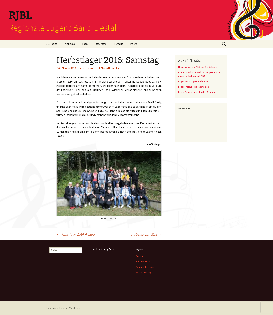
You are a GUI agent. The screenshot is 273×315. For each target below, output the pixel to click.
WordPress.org (144, 272)
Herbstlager (88, 68)
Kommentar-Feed (145, 266)
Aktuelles (70, 44)
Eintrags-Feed (143, 261)
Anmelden (141, 256)
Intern (133, 44)
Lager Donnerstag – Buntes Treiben (196, 92)
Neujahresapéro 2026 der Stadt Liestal (198, 66)
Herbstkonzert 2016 (146, 234)
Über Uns (101, 44)
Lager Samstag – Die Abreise (193, 81)
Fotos (85, 44)
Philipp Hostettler (110, 68)
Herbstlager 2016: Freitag (75, 234)
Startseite (51, 44)
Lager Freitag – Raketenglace (193, 86)
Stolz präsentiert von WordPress (63, 307)
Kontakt (118, 44)
